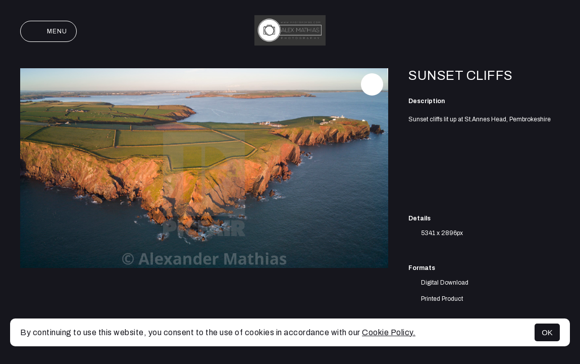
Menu (48, 31)
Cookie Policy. (388, 332)
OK (547, 332)
